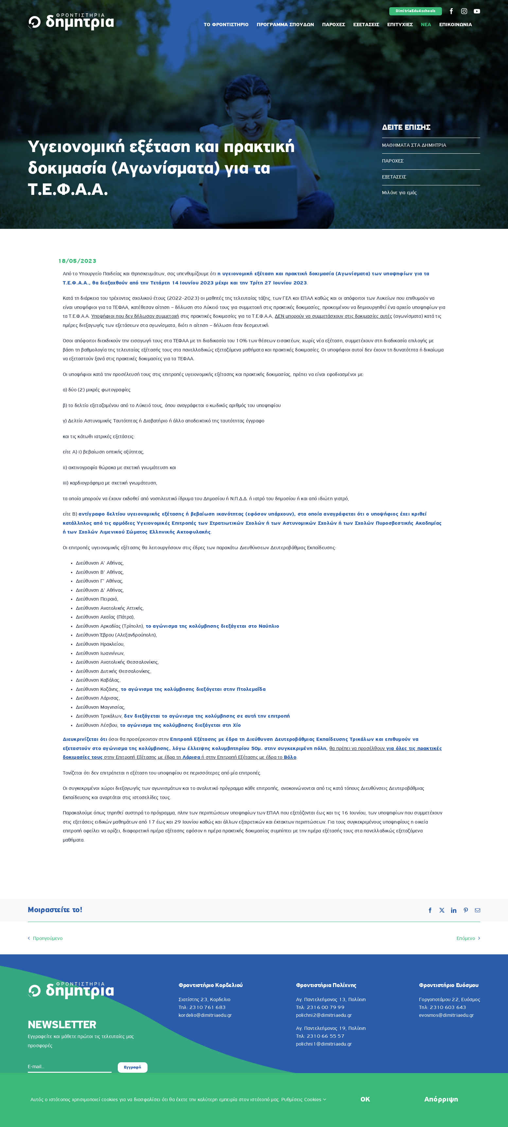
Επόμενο (466, 938)
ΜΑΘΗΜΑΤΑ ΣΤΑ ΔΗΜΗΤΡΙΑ (414, 145)
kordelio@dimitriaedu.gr (205, 1015)
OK (365, 1099)
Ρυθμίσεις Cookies (303, 1099)
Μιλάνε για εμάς (399, 193)
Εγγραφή (132, 1067)
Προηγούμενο (47, 938)
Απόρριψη (441, 1099)
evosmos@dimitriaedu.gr (446, 1015)
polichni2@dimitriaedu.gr (324, 1015)
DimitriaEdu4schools (416, 11)
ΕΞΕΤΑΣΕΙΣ (394, 177)
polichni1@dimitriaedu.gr (324, 1044)
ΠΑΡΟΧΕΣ (393, 161)
